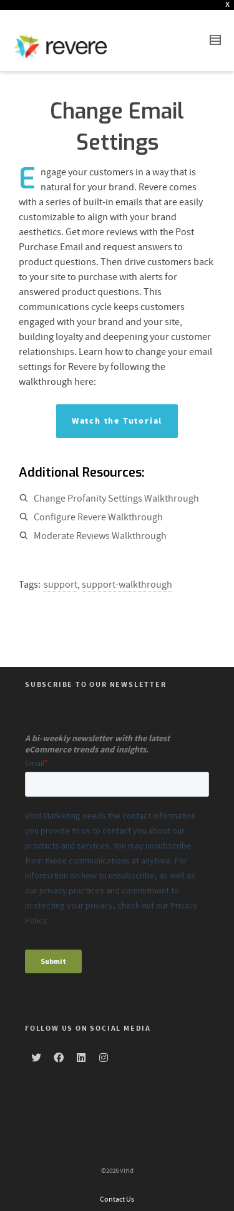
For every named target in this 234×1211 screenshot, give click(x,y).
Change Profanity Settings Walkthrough (116, 488)
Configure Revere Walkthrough (98, 507)
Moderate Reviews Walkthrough (100, 526)
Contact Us (117, 1189)
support (60, 574)
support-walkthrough (127, 574)
